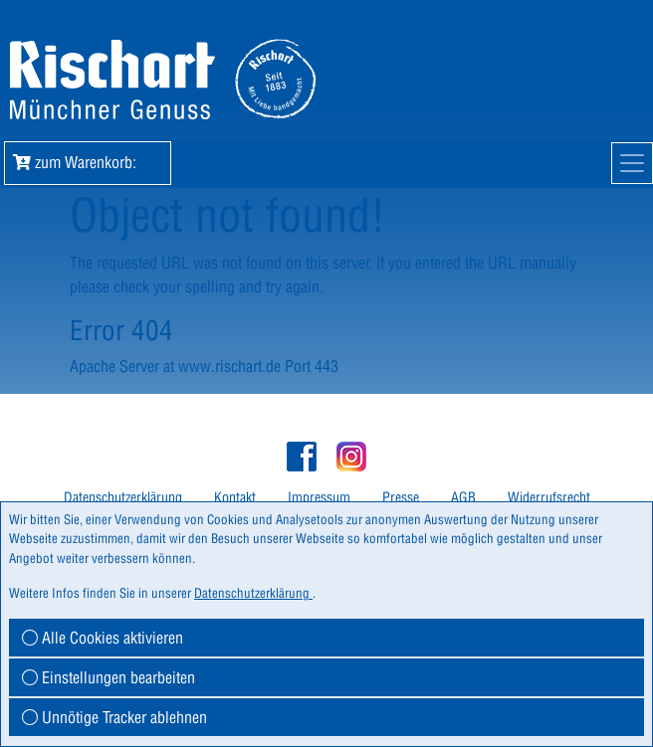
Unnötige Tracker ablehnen (114, 717)
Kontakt (235, 497)
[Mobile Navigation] (632, 163)
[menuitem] (123, 497)
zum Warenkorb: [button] (87, 162)
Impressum (319, 497)
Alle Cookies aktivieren (102, 638)
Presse (400, 497)
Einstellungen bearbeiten (108, 677)
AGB (463, 497)
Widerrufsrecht (549, 497)
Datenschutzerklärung (123, 497)
